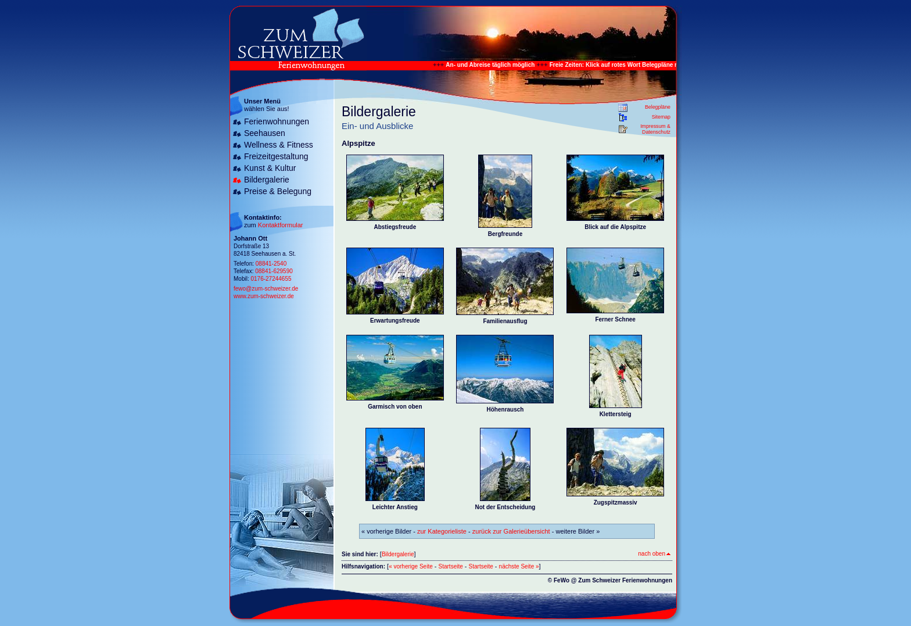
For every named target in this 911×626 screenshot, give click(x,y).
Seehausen (264, 133)
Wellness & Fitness (278, 144)
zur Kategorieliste (442, 531)
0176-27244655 (270, 279)
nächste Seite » (519, 566)
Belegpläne (657, 107)
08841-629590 (274, 271)
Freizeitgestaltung (276, 156)
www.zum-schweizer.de (264, 296)
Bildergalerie (266, 179)
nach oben (654, 553)
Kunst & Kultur (270, 168)
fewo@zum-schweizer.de (266, 288)
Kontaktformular (280, 224)
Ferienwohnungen (276, 121)
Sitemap (661, 117)
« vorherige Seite (411, 566)
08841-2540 (271, 263)
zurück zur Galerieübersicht (511, 531)
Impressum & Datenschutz (655, 129)
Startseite (451, 566)
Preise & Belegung (277, 191)
